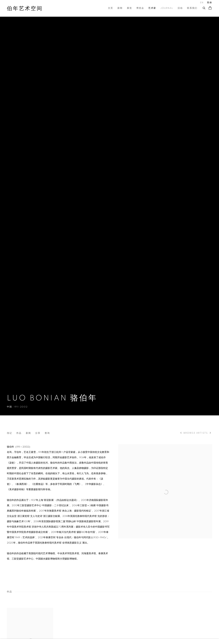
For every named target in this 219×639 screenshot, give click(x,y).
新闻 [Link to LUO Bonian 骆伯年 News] (28, 433)
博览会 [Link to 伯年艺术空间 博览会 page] (140, 8)
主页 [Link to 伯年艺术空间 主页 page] (110, 8)
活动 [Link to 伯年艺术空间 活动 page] (180, 8)
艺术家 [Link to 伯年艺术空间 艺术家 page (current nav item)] (152, 8)
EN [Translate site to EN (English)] (202, 3)
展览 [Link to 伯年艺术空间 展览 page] (129, 8)
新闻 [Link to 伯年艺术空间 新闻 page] (120, 8)
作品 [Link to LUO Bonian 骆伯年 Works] (18, 433)
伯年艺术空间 (25, 8)
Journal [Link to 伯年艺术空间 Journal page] (166, 8)
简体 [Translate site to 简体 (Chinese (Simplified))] (209, 3)
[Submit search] (204, 7)
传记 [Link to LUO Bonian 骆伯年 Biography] (9, 433)
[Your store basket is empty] (210, 8)
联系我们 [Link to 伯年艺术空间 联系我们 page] (192, 8)
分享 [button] (37, 433)
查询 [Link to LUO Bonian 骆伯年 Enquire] (47, 433)
